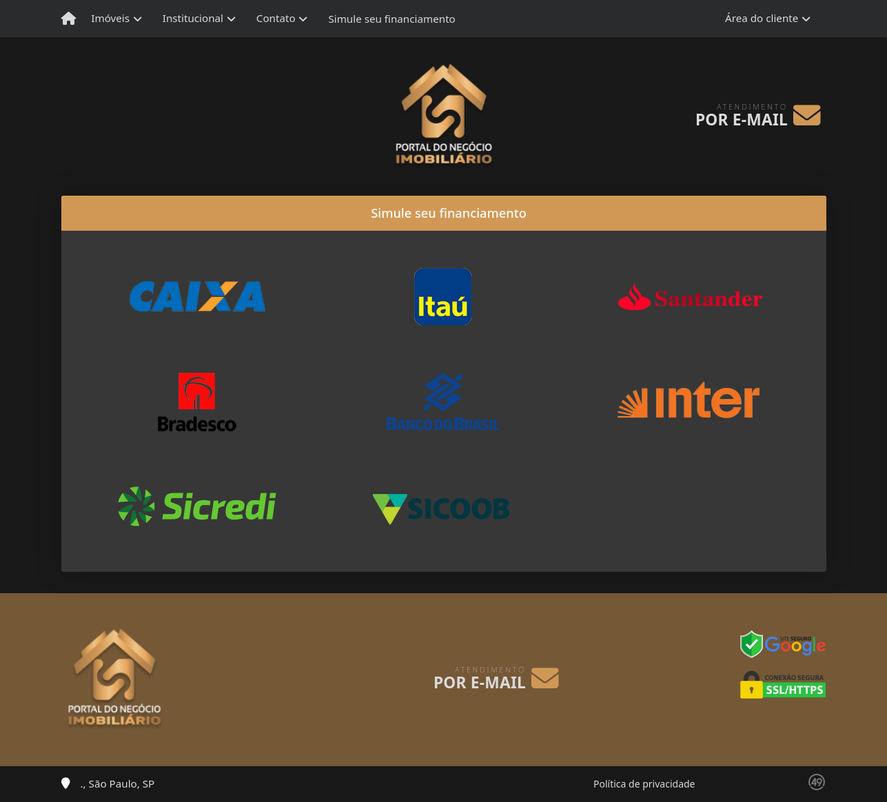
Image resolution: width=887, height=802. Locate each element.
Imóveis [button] (110, 18)
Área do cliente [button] (761, 18)
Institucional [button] (193, 18)
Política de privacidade (644, 783)
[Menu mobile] (68, 18)
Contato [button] (276, 18)
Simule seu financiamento (391, 18)
